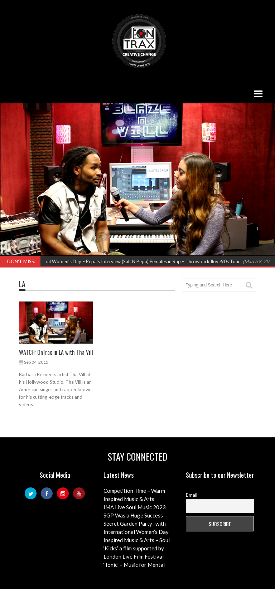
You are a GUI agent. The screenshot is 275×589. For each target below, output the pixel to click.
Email (191, 495)
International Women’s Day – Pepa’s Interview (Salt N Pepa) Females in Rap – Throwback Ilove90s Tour (134, 261)
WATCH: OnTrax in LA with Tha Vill (56, 352)
